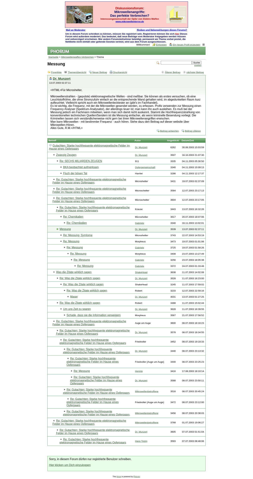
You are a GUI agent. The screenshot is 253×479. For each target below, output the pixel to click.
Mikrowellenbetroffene (146, 391)
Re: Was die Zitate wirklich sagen (80, 278)
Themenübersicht (77, 72)
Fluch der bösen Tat (75, 173)
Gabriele (139, 223)
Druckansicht (120, 72)
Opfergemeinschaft (145, 167)
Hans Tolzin (141, 441)
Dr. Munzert (61, 78)
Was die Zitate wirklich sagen (74, 272)
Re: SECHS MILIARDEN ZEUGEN (81, 161)
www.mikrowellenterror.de (130, 21)
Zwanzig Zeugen (66, 154)
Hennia (138, 371)
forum (118, 477)
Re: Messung (71, 241)
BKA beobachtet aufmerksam (81, 167)
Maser (74, 296)
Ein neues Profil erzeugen (186, 44)
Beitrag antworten (169, 131)
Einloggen (161, 44)
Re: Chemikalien (73, 216)
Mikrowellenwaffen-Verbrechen (77, 57)
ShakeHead (141, 272)
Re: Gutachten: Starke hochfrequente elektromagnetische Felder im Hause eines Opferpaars (89, 181)
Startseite (53, 57)
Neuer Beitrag (99, 72)
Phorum (137, 477)
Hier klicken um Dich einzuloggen (70, 465)
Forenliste (56, 72)
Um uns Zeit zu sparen (77, 309)
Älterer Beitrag (172, 72)
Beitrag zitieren (193, 131)
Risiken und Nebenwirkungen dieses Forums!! (162, 30)
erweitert (197, 65)
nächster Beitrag (195, 72)
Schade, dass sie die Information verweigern (94, 315)
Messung (65, 229)
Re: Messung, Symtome (77, 235)
